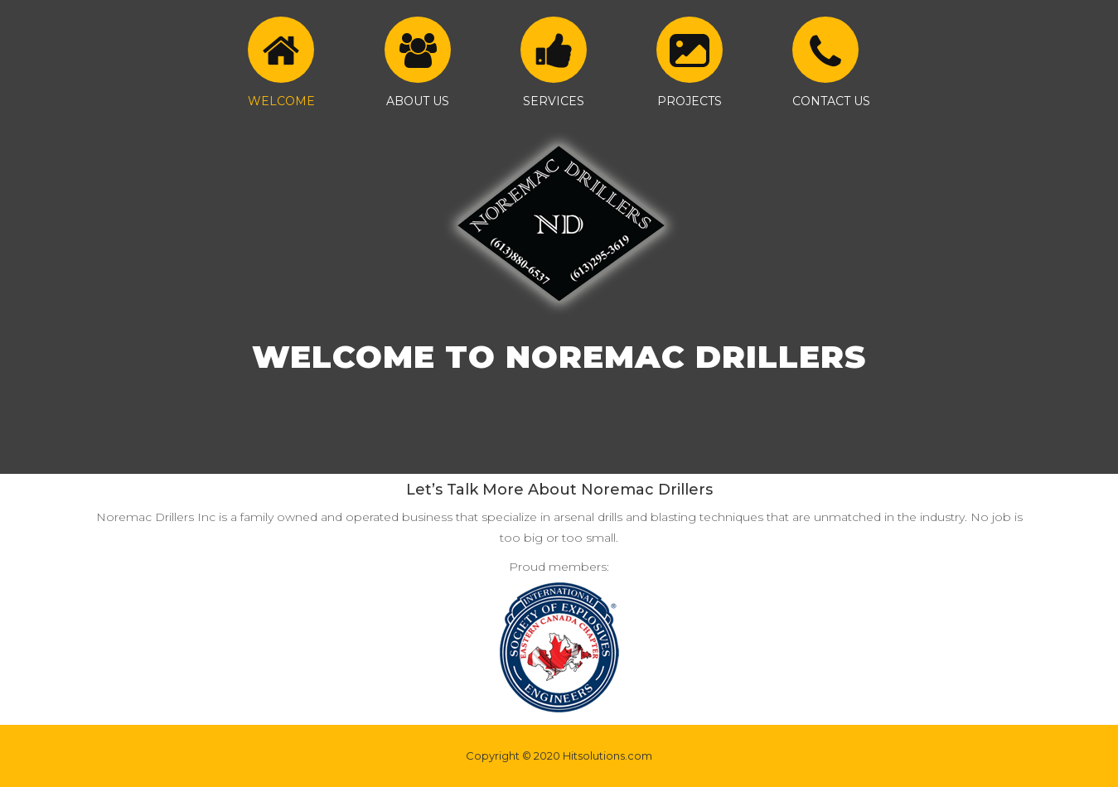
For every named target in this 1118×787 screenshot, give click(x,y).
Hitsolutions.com (607, 755)
